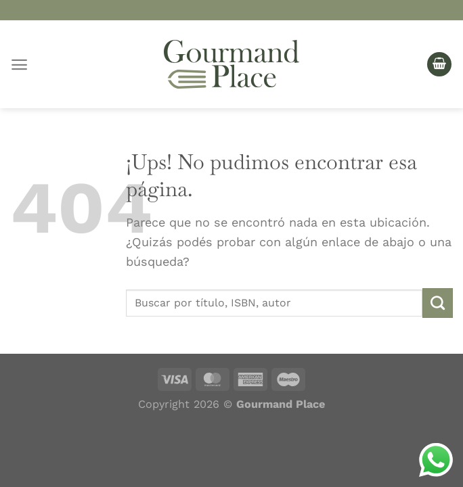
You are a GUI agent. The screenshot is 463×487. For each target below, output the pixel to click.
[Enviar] (437, 303)
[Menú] (19, 65)
